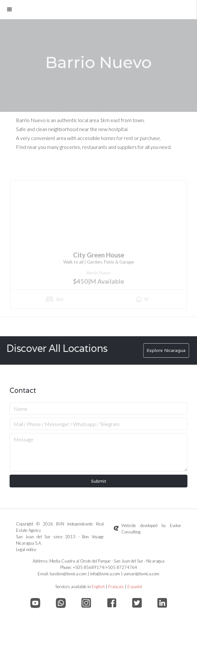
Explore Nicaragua (169, 350)
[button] (98, 9)
